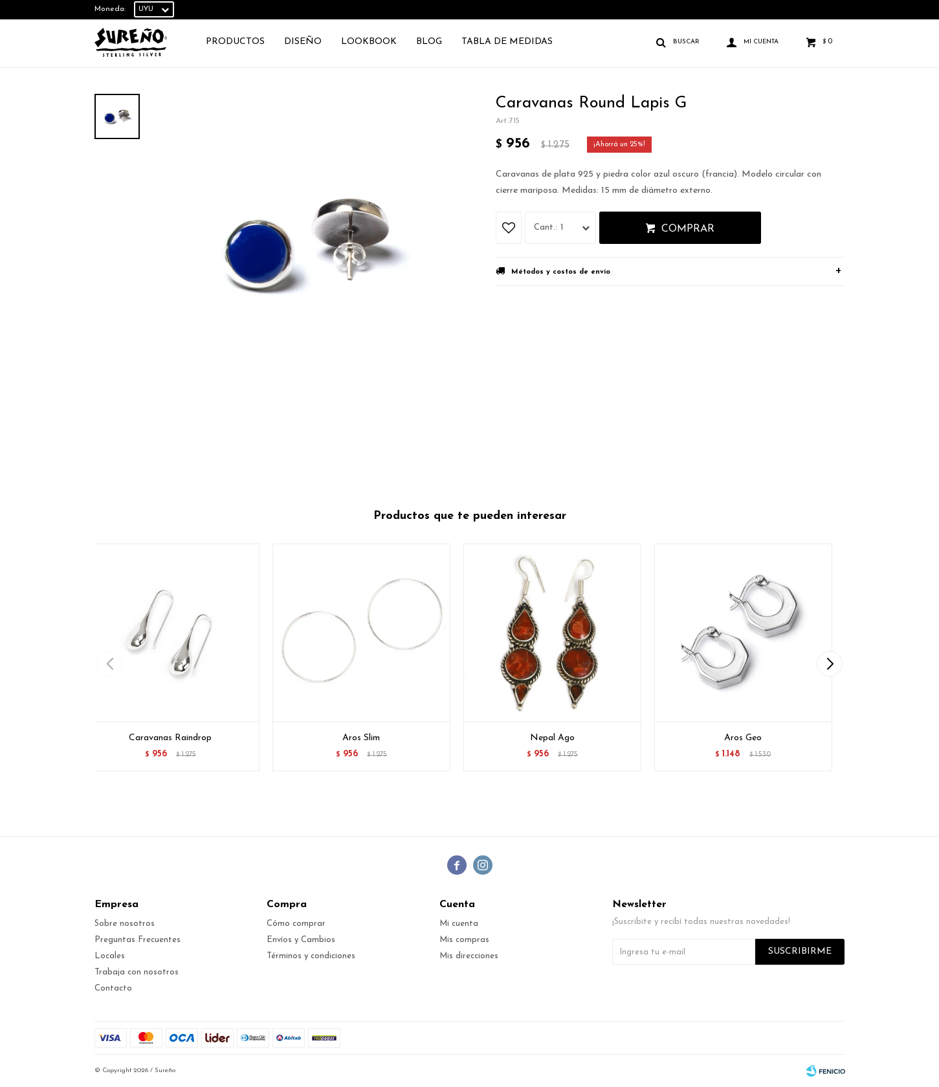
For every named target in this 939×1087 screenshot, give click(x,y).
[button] (830, 664)
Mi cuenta (458, 923)
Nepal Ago (552, 738)
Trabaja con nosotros (136, 972)
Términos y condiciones (311, 956)
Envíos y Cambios (301, 940)
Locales (109, 956)
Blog (429, 42)
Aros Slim (361, 738)
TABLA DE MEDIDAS (507, 42)
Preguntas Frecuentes (137, 940)
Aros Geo (743, 738)
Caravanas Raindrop (170, 738)
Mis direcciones (468, 956)
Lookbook (369, 42)
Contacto (113, 988)
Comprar (687, 229)
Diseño (303, 42)
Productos (235, 42)
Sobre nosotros (124, 923)
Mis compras (464, 940)
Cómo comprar (296, 923)
